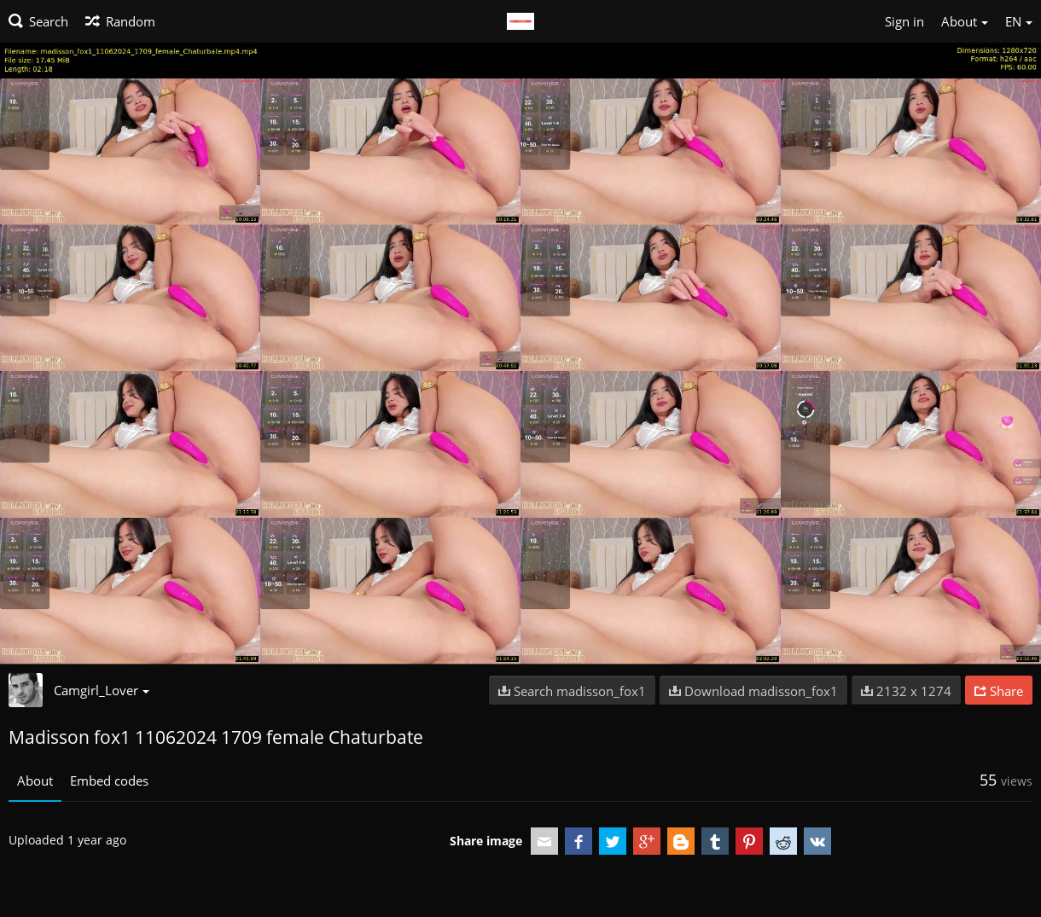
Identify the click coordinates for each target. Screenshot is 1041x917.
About (35, 780)
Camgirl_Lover (101, 690)
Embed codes (109, 780)
